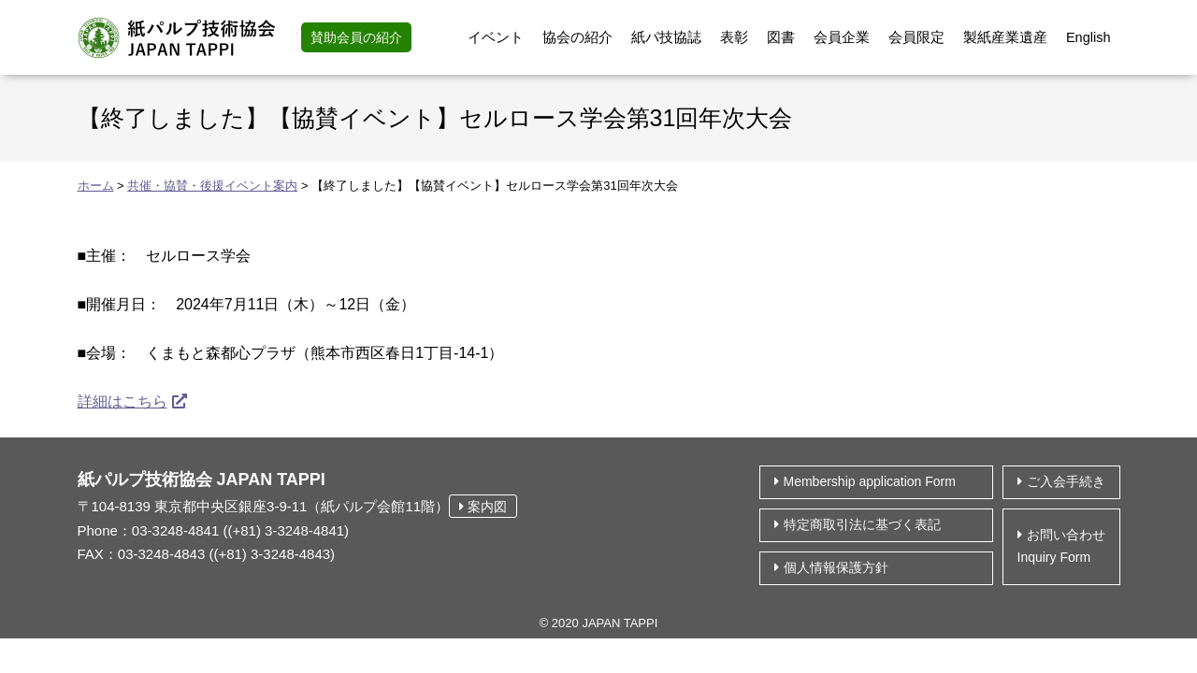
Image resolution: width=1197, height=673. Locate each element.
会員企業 (842, 37)
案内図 (483, 506)
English (1088, 37)
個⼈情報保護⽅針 (836, 567)
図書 (781, 37)
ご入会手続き (1066, 481)
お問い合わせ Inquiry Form (1061, 546)
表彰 (734, 37)
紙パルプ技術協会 (187, 37)
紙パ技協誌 (666, 37)
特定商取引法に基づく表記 (862, 524)
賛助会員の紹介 (356, 37)
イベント (496, 37)
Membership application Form (870, 481)
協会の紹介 (577, 37)
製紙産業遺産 (1005, 37)
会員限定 (916, 37)
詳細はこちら (122, 401)
